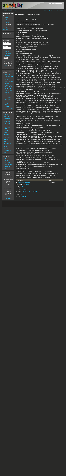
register (53, 198)
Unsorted (26, 184)
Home (4, 10)
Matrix (7, 19)
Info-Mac (24, 196)
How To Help (47, 10)
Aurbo (5, 152)
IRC (7, 17)
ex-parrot (23, 19)
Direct (6, 65)
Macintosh (34, 191)
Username (6, 42)
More (11, 108)
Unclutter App (8, 67)
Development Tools (27, 187)
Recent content (8, 36)
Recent (14, 10)
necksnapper (7, 125)
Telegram (8, 27)
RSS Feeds (7, 162)
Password (6, 46)
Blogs (6, 158)
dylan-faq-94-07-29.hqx (24, 182)
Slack (7, 26)
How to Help (8, 198)
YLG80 (5, 141)
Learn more (6, 29)
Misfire (7, 22)
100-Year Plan (54, 10)
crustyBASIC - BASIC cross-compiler (8, 104)
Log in (49, 198)
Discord (8, 21)
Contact (61, 10)
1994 (21, 194)
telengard (6, 132)
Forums (9, 10)
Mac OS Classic (26, 191)
